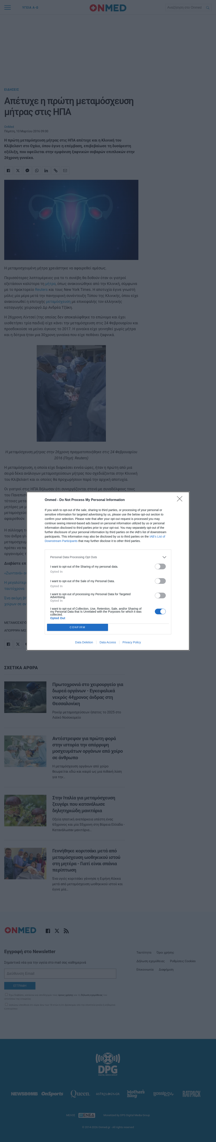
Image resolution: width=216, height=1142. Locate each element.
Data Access (108, 642)
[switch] (160, 566)
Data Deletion (84, 642)
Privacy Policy (132, 642)
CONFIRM (77, 627)
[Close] (181, 500)
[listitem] (108, 557)
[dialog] (108, 571)
